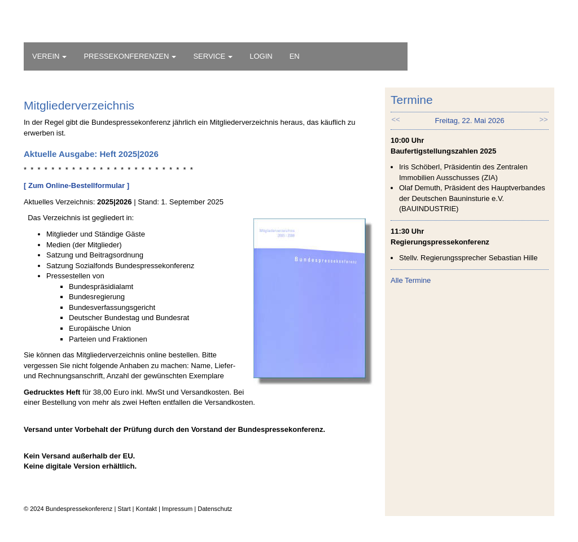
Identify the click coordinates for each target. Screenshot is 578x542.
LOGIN (260, 56)
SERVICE (213, 56)
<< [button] (395, 119)
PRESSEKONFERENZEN (130, 56)
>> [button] (543, 119)
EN (295, 56)
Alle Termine (411, 280)
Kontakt (146, 508)
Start (123, 508)
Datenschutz (215, 508)
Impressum (177, 508)
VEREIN (49, 56)
